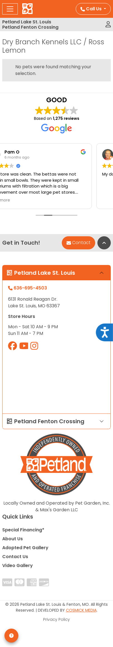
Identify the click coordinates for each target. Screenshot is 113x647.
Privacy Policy (56, 619)
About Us (12, 539)
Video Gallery (17, 565)
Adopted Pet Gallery (25, 547)
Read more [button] (18, 200)
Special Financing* (23, 530)
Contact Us (15, 556)
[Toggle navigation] (10, 8)
